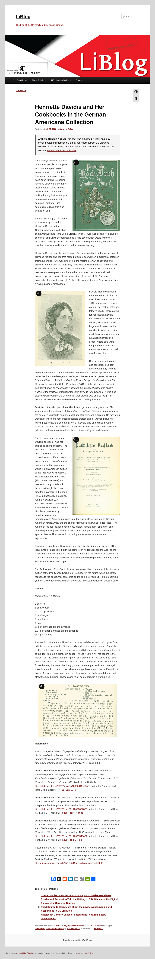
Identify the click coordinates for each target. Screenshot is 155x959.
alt (76, 162)
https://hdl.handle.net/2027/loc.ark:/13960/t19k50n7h (62, 786)
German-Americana (55, 929)
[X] (59, 879)
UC (88, 926)
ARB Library (61, 926)
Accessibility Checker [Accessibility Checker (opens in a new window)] (24, 953)
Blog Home (22, 80)
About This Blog (39, 80)
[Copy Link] (82, 879)
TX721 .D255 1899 (72, 840)
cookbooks (40, 929)
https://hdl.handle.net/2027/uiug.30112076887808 (61, 809)
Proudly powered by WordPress (77, 940)
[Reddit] (65, 879)
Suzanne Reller (66, 129)
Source (79, 80)
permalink (98, 929)
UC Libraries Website (61, 80)
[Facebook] (53, 879)
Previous (21, 90)
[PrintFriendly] (87, 879)
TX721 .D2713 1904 (72, 813)
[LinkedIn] (70, 879)
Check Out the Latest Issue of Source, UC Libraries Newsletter (76, 895)
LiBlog (23, 16)
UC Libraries (96, 926)
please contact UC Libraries (61, 150)
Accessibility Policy (84, 953)
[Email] (76, 879)
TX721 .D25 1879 (66, 789)
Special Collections (76, 926)
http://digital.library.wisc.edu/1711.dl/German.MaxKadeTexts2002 (69, 863)
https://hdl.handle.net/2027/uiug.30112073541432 (61, 836)
